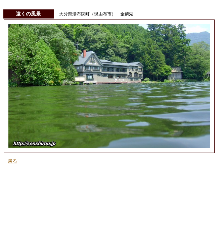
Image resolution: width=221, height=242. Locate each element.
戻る (12, 161)
